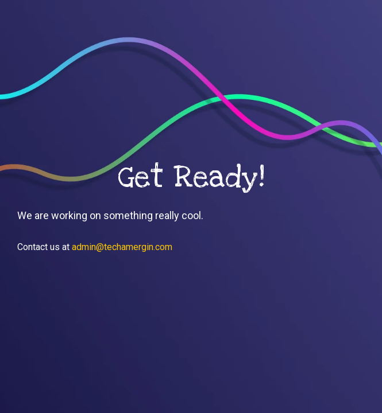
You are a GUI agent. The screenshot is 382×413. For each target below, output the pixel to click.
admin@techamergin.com (122, 246)
